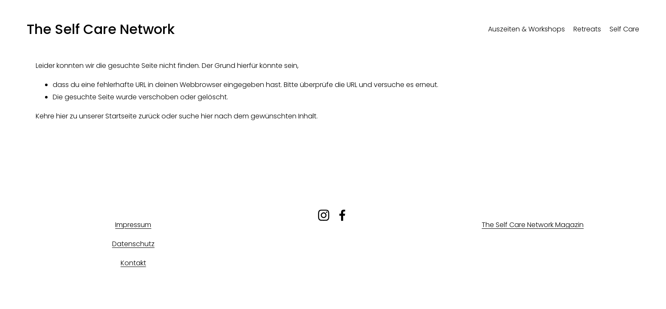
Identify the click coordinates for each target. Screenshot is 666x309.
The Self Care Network (101, 29)
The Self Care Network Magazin (533, 225)
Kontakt (133, 263)
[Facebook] (342, 215)
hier (62, 116)
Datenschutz (133, 244)
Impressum (133, 225)
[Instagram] (324, 215)
